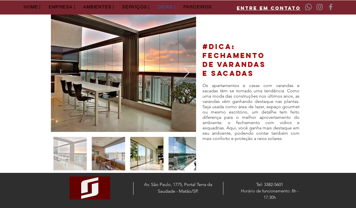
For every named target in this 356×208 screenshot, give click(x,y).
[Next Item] (186, 73)
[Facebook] (331, 7)
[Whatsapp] (308, 7)
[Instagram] (319, 7)
